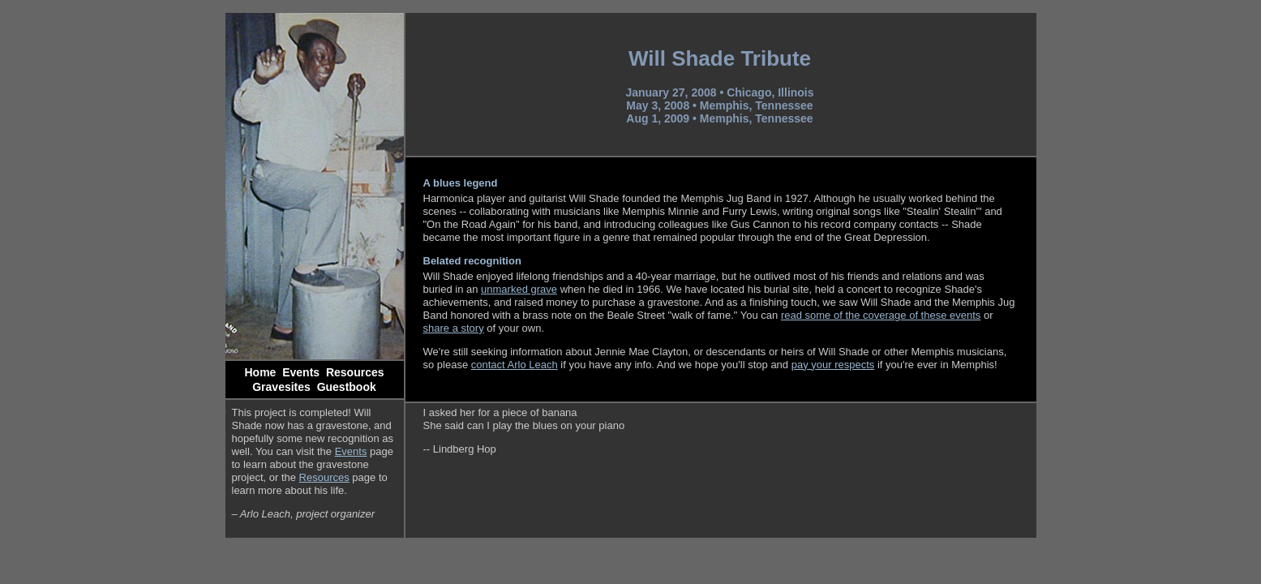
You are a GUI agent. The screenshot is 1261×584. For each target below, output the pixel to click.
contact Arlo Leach (514, 365)
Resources (355, 372)
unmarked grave (519, 289)
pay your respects (833, 365)
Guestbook (346, 386)
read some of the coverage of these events (880, 315)
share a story (453, 328)
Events (301, 372)
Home (261, 372)
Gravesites (281, 386)
